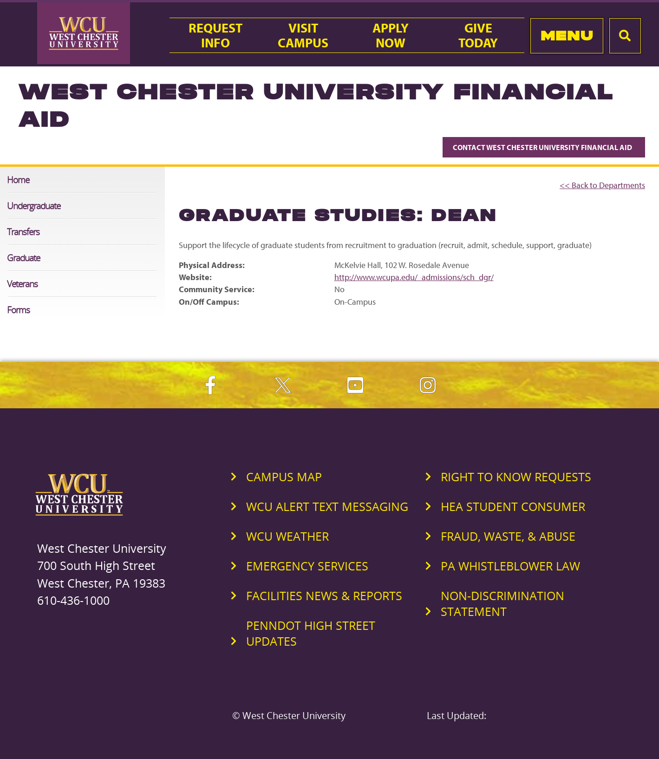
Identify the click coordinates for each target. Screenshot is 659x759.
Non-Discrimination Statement (502, 603)
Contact (544, 147)
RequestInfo (215, 35)
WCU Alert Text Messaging (327, 506)
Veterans (22, 283)
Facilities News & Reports (324, 595)
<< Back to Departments (602, 185)
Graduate (23, 257)
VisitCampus (303, 35)
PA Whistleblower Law (510, 566)
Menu (567, 35)
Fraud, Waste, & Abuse (508, 536)
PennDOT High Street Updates (310, 633)
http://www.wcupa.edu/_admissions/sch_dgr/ (414, 277)
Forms (18, 309)
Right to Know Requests (516, 476)
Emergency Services (307, 566)
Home (18, 179)
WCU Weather (287, 536)
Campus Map (284, 476)
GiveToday (478, 35)
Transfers (23, 231)
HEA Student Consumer (513, 506)
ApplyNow (390, 35)
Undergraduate (33, 205)
